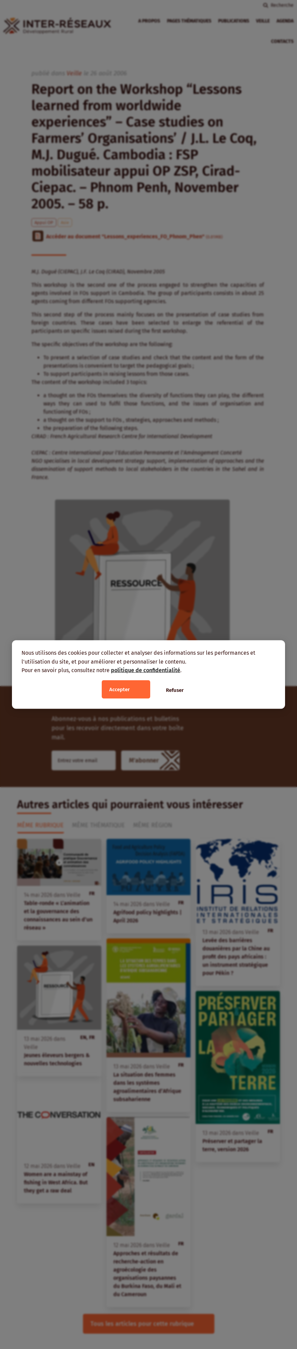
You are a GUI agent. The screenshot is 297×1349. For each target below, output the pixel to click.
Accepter (119, 689)
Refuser (175, 690)
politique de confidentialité (145, 670)
